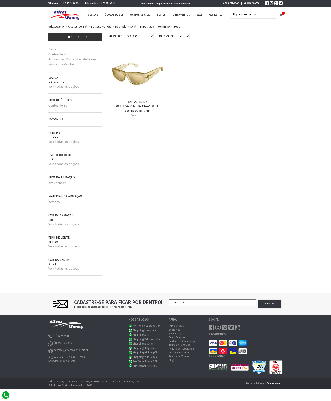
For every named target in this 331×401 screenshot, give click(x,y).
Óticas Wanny (275, 383)
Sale (199, 14)
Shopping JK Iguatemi (145, 348)
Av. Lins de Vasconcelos (146, 326)
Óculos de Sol (114, 14)
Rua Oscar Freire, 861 (145, 361)
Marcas (93, 14)
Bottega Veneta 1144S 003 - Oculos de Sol (137, 108)
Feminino (164, 27)
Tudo (52, 49)
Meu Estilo (215, 14)
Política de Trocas (179, 356)
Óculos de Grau (140, 14)
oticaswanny (56, 27)
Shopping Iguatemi (143, 343)
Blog (171, 360)
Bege (176, 27)
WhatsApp (131, 326)
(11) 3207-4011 (107, 3)
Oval (133, 27)
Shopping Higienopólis (146, 352)
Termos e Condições (180, 345)
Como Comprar (177, 337)
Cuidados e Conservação (183, 341)
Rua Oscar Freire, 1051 (145, 365)
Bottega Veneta (101, 27)
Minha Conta (251, 3)
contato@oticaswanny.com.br (68, 350)
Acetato (54, 202)
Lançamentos (181, 14)
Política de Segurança (181, 348)
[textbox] (250, 14)
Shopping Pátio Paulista (146, 339)
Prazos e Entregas (179, 352)
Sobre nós (174, 329)
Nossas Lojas (176, 333)
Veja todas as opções (63, 87)
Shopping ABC (141, 334)
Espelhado (147, 27)
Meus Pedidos (231, 3)
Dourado (120, 27)
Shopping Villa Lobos (145, 357)
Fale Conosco (176, 326)
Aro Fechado (57, 183)
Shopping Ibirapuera (144, 330)
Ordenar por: (115, 36)
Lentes (161, 14)
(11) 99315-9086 (70, 3)
